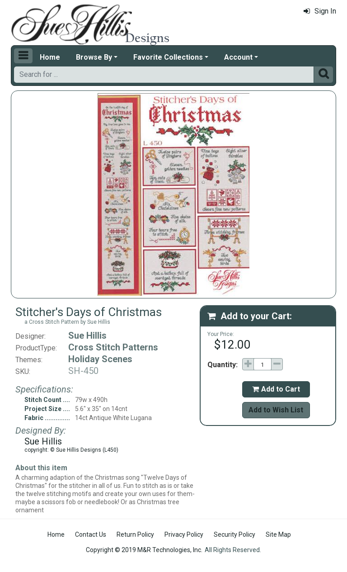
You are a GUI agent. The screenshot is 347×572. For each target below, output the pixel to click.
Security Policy (234, 534)
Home (50, 57)
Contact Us (90, 534)
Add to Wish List (276, 410)
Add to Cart (276, 389)
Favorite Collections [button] (168, 57)
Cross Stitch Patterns (113, 347)
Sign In (320, 11)
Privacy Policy (183, 534)
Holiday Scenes (100, 359)
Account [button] (238, 57)
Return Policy (135, 534)
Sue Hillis (87, 335)
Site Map (278, 534)
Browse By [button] (94, 57)
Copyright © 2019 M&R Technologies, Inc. (144, 549)
